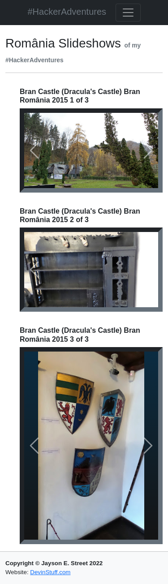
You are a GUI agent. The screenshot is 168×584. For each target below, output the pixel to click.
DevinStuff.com (50, 572)
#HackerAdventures (66, 12)
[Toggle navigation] (128, 12)
